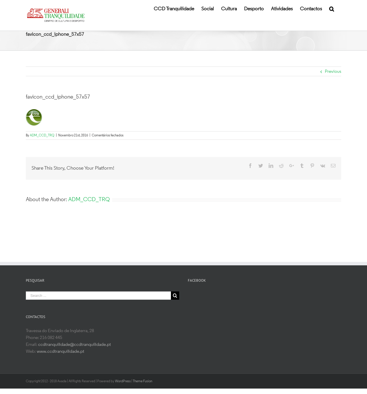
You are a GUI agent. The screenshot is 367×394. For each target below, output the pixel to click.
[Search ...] (98, 295)
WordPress (123, 381)
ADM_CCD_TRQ (42, 135)
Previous (333, 71)
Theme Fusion (142, 381)
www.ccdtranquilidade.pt (60, 351)
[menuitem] (174, 8)
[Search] (331, 8)
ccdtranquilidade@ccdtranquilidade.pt (74, 344)
